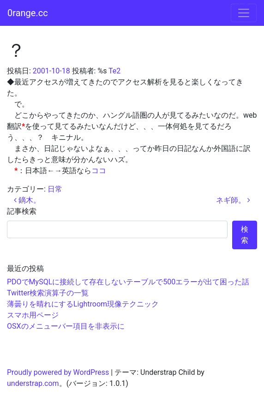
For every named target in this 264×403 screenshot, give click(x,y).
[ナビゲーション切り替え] (244, 13)
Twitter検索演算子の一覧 (48, 293)
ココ (98, 170)
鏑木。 (27, 200)
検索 (244, 235)
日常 (55, 189)
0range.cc (27, 12)
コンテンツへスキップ (227, 5)
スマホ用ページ (33, 315)
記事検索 (21, 211)
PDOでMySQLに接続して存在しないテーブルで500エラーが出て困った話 (128, 281)
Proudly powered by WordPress (58, 372)
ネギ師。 (233, 200)
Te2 (114, 70)
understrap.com (33, 383)
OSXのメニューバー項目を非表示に (66, 326)
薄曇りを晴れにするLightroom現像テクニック (83, 304)
